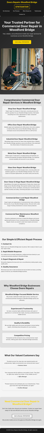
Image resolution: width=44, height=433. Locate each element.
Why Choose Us (27, 11)
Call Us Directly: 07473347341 (22, 416)
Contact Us (22, 14)
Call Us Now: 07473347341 (22, 42)
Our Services (6, 11)
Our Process (16, 11)
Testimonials (38, 11)
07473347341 (22, 7)
